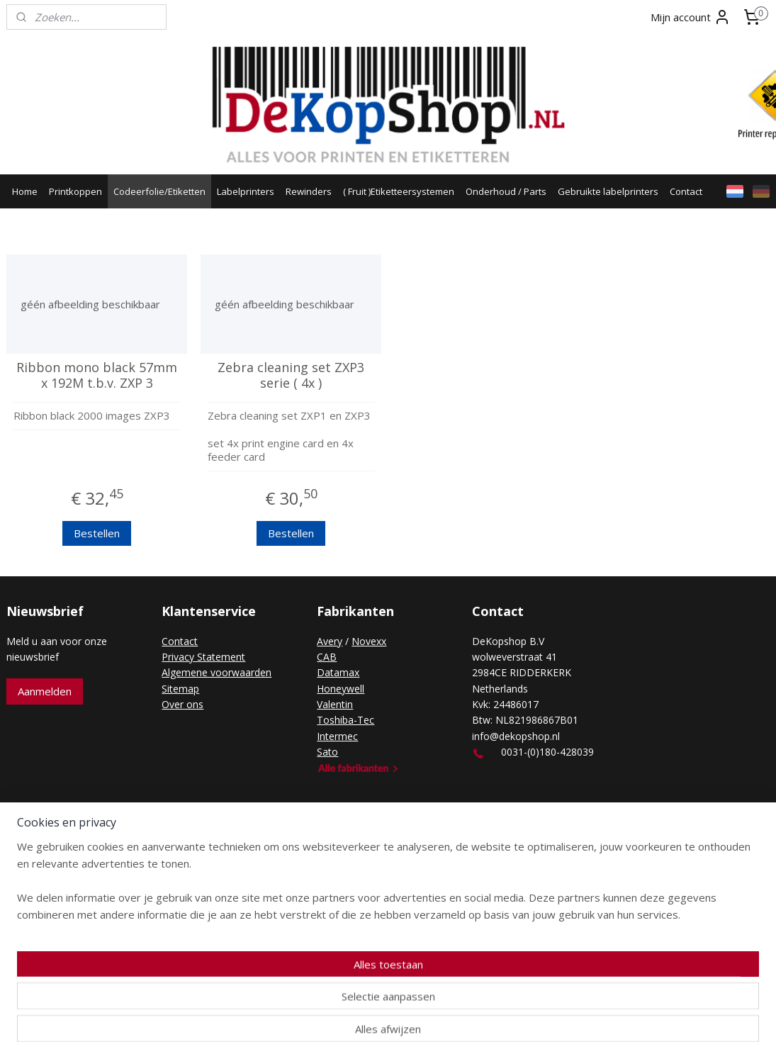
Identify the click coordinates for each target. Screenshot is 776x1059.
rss (364, 828)
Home (25, 191)
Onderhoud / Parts (506, 191)
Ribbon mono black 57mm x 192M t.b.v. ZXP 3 (96, 375)
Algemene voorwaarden (216, 672)
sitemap (335, 828)
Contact (686, 191)
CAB (327, 656)
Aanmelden (45, 691)
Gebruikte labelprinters (608, 191)
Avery (329, 641)
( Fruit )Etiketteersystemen (398, 191)
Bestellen (97, 533)
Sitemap (180, 688)
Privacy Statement (203, 656)
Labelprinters (245, 191)
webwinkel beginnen (419, 828)
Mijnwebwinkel (542, 828)
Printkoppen (75, 191)
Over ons (182, 704)
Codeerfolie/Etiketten (159, 191)
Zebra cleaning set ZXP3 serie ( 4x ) (291, 375)
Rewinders (309, 191)
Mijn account (691, 17)
